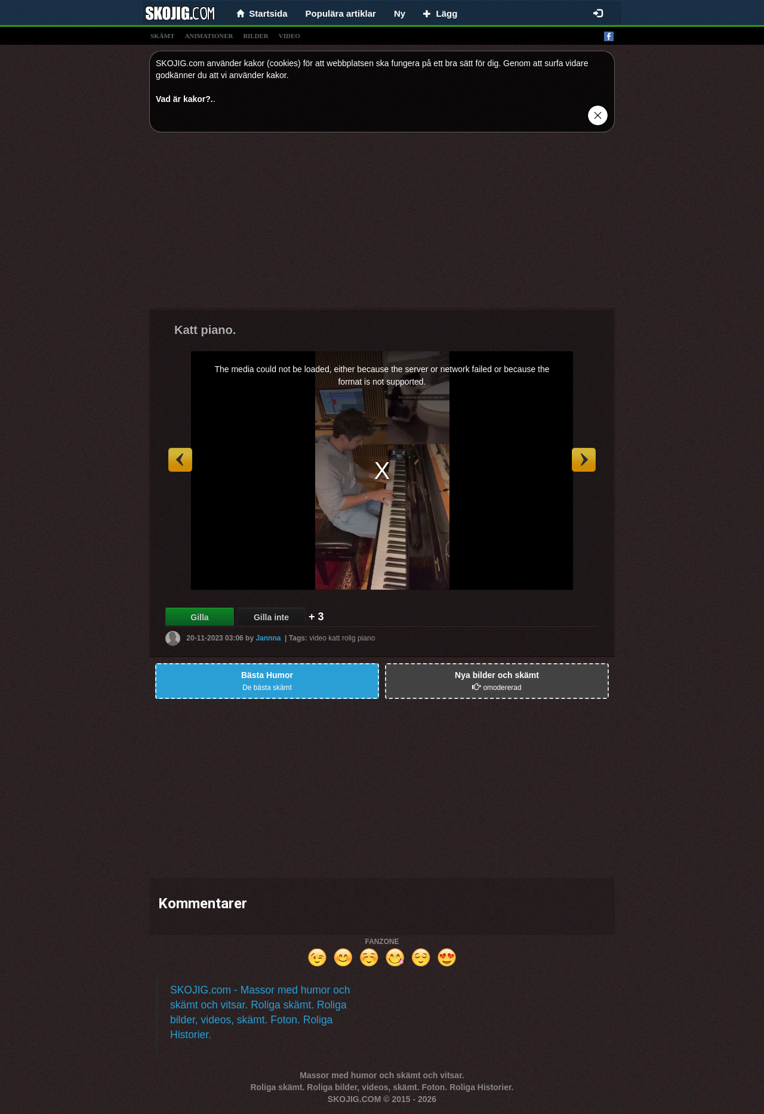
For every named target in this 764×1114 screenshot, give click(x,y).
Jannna (268, 638)
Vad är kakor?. (184, 99)
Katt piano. (205, 329)
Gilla (199, 617)
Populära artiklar (341, 13)
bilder (256, 35)
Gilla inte (271, 617)
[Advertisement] (382, 224)
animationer (208, 35)
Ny (399, 13)
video (289, 35)
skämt (162, 35)
